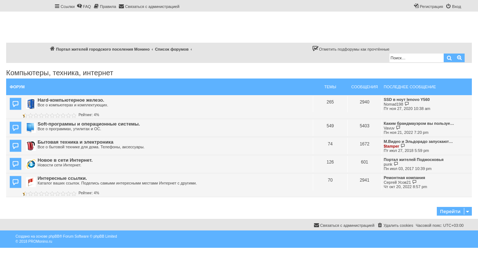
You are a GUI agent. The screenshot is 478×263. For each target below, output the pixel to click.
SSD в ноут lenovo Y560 (407, 99)
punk (388, 164)
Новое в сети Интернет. (65, 160)
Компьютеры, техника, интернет (59, 73)
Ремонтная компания (404, 177)
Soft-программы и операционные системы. (89, 124)
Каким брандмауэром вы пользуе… (419, 123)
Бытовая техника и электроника (75, 142)
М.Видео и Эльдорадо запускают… (418, 141)
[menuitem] (84, 6)
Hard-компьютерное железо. (71, 100)
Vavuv (389, 128)
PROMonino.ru (40, 241)
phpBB (53, 236)
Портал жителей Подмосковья (414, 159)
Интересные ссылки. (62, 178)
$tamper (391, 146)
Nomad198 (393, 104)
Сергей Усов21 (397, 182)
